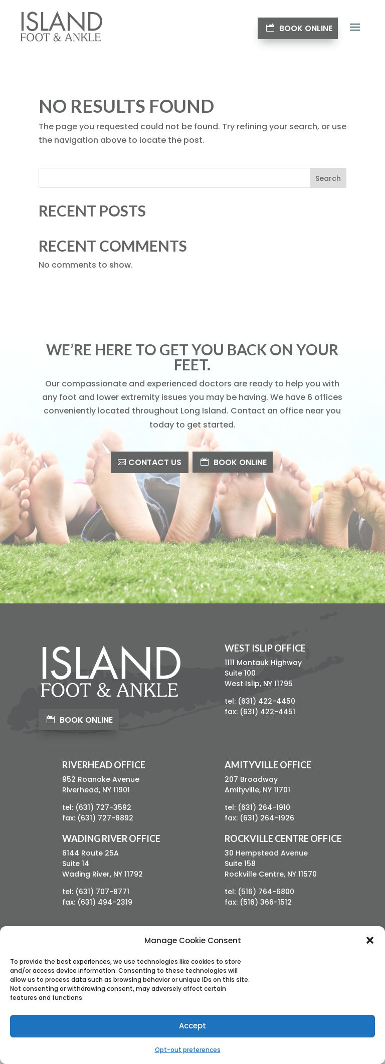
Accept (192, 1025)
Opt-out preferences (188, 1049)
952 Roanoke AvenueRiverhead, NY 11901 (100, 784)
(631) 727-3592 (103, 807)
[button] (370, 940)
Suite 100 (240, 673)
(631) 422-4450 (266, 701)
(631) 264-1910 (264, 807)
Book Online (305, 28)
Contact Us (154, 462)
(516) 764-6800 (266, 892)
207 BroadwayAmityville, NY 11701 (257, 784)
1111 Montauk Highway (263, 663)
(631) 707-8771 (102, 892)
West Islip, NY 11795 (259, 684)
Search (328, 178)
